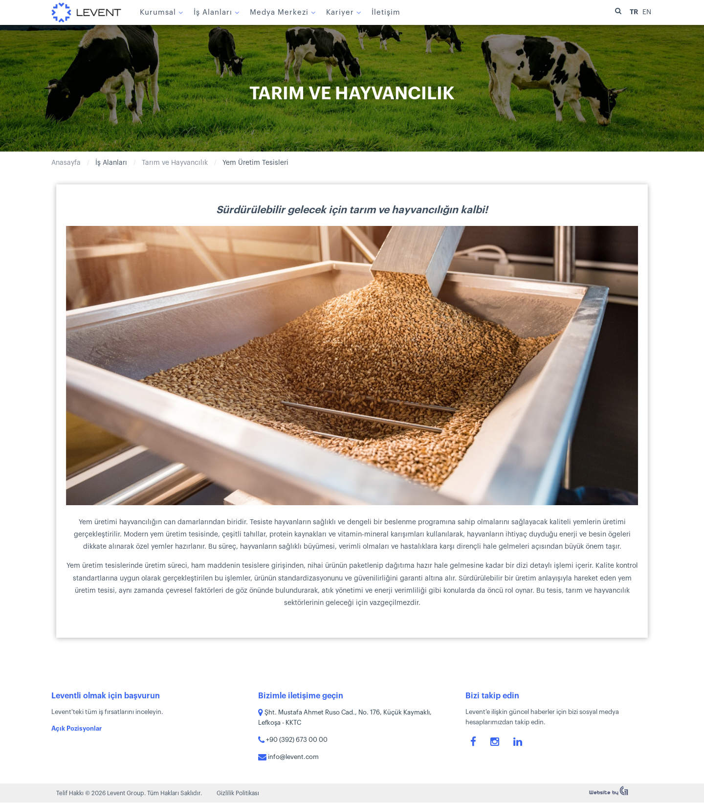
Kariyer (338, 12)
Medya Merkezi (277, 12)
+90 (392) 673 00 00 (293, 739)
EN (646, 12)
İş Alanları (211, 12)
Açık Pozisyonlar (76, 728)
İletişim (384, 12)
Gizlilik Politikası (238, 793)
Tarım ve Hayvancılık (175, 162)
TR (634, 11)
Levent (85, 12)
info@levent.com (288, 757)
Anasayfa (66, 162)
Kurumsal (156, 12)
